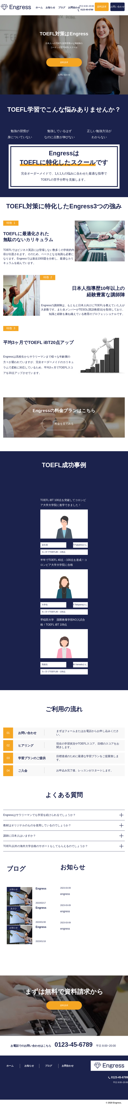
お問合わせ (74, 7)
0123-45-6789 (74, 1044)
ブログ (61, 7)
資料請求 (101, 6)
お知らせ (50, 7)
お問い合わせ (117, 6)
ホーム (39, 7)
